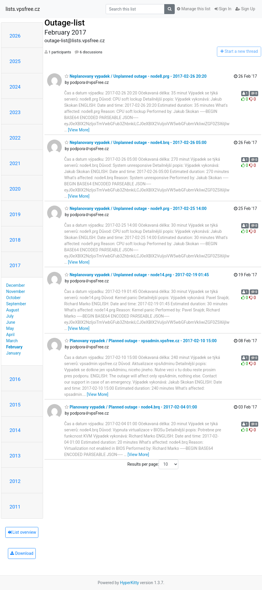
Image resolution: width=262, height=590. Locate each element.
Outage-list (64, 23)
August (12, 310)
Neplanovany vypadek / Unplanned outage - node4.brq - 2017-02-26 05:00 (135, 142)
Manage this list (193, 8)
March (12, 340)
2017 (15, 265)
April (10, 334)
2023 (15, 112)
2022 (15, 138)
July (9, 316)
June (10, 322)
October (13, 297)
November (15, 291)
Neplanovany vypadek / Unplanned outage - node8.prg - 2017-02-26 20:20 (135, 76)
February (14, 347)
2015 (15, 405)
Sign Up (245, 8)
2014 (15, 430)
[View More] (78, 130)
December (15, 285)
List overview (22, 532)
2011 (15, 507)
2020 (15, 189)
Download (21, 553)
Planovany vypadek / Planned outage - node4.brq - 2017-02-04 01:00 (131, 407)
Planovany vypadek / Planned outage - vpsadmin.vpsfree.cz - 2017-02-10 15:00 (141, 340)
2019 (15, 214)
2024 (15, 87)
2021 (15, 163)
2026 (15, 36)
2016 (15, 379)
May (10, 328)
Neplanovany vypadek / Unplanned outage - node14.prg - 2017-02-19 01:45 (137, 274)
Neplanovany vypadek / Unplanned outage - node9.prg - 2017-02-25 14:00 (135, 208)
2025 (15, 61)
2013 (15, 456)
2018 (15, 240)
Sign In (223, 8)
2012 (15, 481)
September (16, 303)
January (13, 353)
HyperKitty (129, 582)
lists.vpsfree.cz (23, 9)
